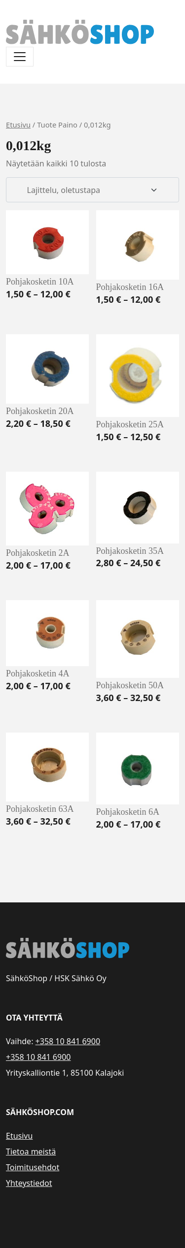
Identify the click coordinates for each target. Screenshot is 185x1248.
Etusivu (18, 124)
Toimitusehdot (32, 1167)
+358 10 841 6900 (68, 1041)
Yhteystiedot (29, 1183)
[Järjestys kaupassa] (92, 190)
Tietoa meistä (31, 1151)
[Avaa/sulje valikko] (20, 56)
